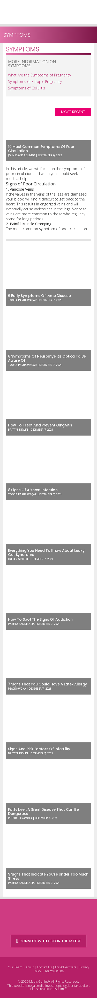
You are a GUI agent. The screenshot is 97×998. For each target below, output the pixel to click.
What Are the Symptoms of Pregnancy (39, 75)
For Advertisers (65, 967)
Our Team (15, 967)
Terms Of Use (54, 971)
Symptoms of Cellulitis (26, 88)
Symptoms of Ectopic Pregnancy (35, 81)
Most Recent (73, 111)
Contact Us (44, 967)
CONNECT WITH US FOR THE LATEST (48, 941)
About (30, 967)
